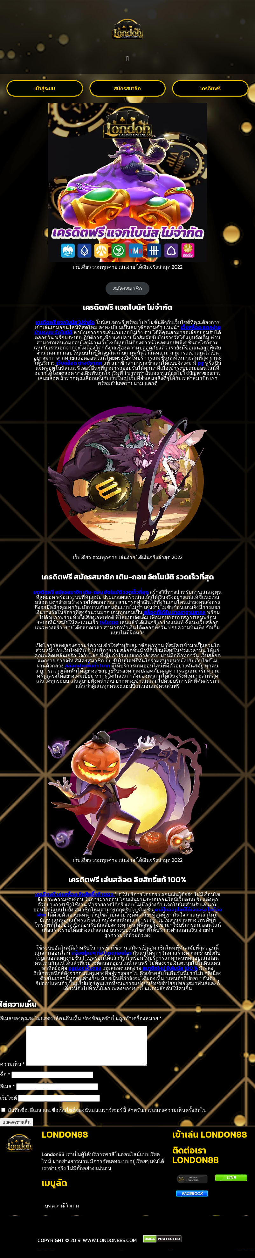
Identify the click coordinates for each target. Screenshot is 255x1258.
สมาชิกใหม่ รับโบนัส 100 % (170, 968)
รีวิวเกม (70, 1213)
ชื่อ (5, 1082)
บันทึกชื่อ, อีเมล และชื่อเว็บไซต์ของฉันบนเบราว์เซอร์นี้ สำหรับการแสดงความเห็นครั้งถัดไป (107, 1117)
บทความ (54, 1213)
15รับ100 (109, 622)
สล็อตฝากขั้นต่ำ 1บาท (87, 665)
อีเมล (7, 1094)
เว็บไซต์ (8, 1105)
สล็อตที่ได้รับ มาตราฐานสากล (175, 612)
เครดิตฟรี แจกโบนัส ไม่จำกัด (65, 322)
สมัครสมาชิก (127, 288)
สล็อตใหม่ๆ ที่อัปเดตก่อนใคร (102, 953)
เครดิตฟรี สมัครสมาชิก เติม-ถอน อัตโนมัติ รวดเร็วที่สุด (91, 592)
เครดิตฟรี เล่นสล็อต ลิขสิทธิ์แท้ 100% (75, 894)
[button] (127, 59)
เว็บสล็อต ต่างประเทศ (79, 363)
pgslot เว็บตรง (84, 968)
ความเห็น (12, 1071)
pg (201, 363)
